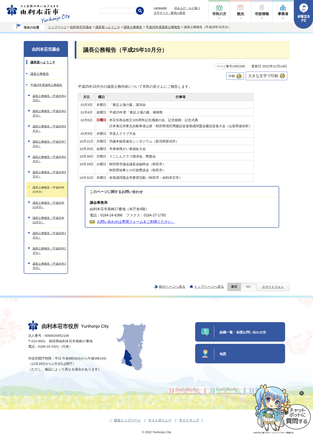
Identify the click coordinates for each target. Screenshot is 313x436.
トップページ (57, 27)
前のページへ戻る (172, 286)
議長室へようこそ (107, 27)
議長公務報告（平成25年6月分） (49, 128)
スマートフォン (273, 286)
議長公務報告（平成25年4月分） (49, 98)
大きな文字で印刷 (263, 76)
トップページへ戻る (209, 286)
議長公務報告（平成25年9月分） (49, 174)
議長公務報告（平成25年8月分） (49, 159)
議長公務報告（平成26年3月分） (49, 266)
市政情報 (262, 14)
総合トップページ (127, 420)
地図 (223, 354)
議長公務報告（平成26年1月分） (49, 235)
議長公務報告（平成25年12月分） (48, 220)
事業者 (283, 14)
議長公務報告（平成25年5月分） (49, 113)
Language (160, 8)
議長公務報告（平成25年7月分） (49, 144)
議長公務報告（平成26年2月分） (49, 250)
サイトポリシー (159, 420)
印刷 (232, 76)
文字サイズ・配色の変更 (169, 13)
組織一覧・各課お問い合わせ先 (243, 332)
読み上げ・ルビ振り (187, 8)
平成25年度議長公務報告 (163, 27)
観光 (240, 14)
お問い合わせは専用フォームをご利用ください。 (136, 222)
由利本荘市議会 (81, 27)
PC (249, 286)
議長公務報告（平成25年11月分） (48, 205)
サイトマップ (189, 420)
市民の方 (219, 14)
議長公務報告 (133, 27)
